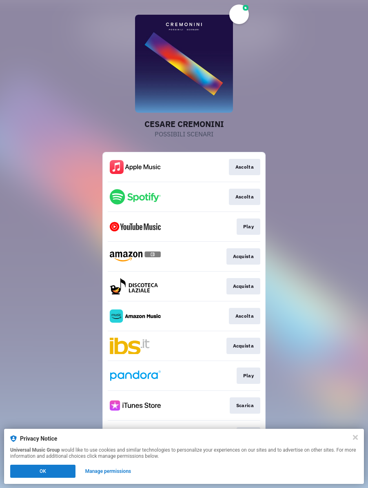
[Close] (355, 437)
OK (43, 471)
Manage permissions (108, 471)
